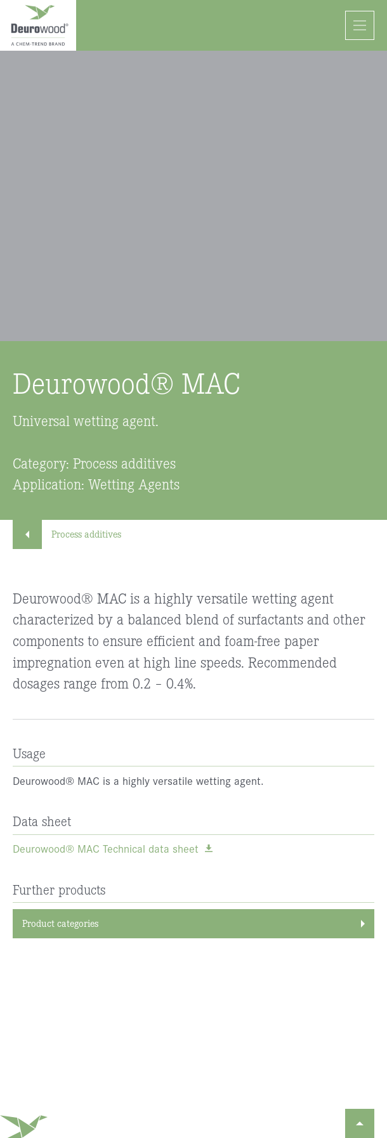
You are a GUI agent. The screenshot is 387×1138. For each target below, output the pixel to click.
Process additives (73, 533)
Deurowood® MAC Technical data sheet (106, 849)
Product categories (60, 922)
